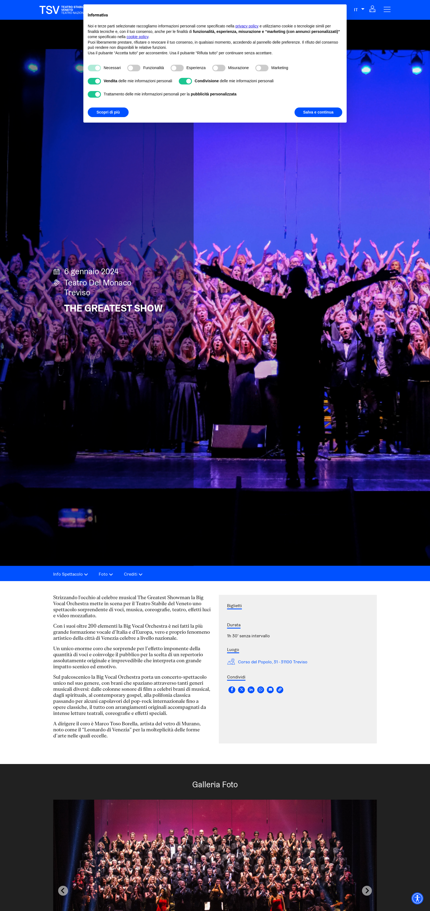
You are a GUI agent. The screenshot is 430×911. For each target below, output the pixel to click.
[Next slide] (367, 891)
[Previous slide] (63, 891)
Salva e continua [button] (318, 112)
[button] (372, 10)
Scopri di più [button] (108, 112)
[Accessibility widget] (417, 898)
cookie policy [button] (137, 37)
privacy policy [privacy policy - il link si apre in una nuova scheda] (247, 26)
